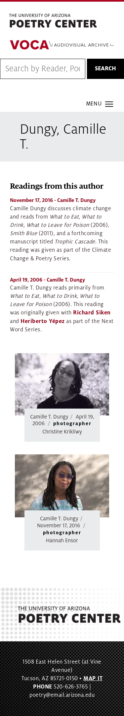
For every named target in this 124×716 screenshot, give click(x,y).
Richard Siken (92, 313)
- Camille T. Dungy (53, 200)
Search (105, 69)
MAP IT (93, 679)
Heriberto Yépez (43, 321)
